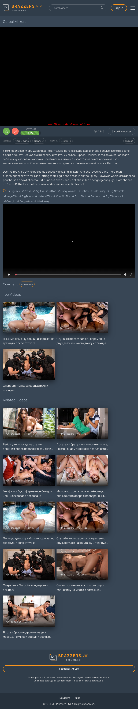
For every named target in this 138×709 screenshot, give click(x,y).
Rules (77, 697)
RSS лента (64, 697)
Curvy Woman (68, 191)
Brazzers (66, 140)
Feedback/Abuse (69, 668)
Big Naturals (117, 191)
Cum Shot (80, 196)
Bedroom (96, 196)
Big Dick (15, 191)
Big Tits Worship (115, 196)
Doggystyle (26, 201)
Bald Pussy (99, 191)
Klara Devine (22, 140)
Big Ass (39, 191)
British (84, 191)
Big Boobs (27, 196)
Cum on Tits (63, 196)
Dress (27, 191)
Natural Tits (45, 196)
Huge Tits (12, 196)
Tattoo (52, 191)
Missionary (43, 201)
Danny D (39, 140)
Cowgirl (10, 201)
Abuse (129, 140)
